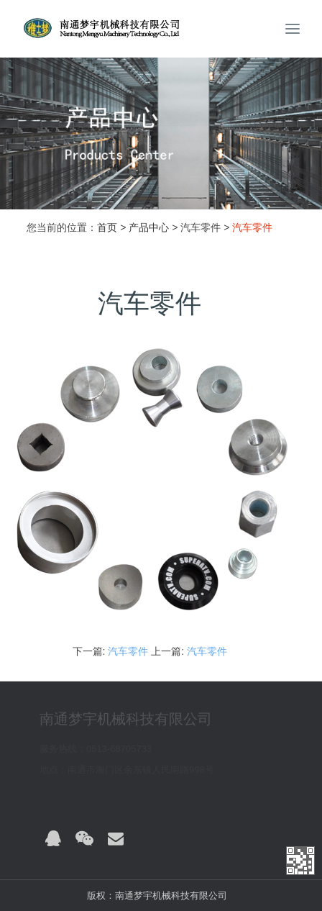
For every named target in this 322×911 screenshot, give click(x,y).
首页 (107, 227)
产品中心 (149, 227)
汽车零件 (128, 651)
